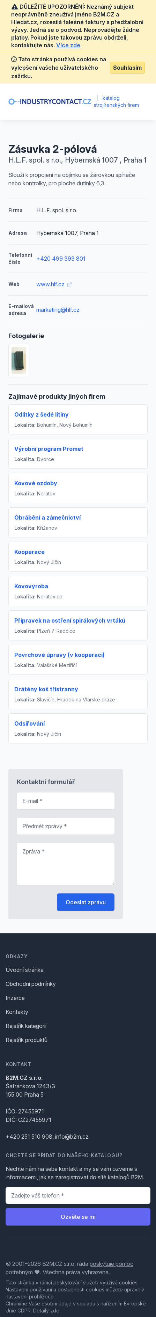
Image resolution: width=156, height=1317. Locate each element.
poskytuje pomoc (111, 1263)
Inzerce (15, 997)
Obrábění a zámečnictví (47, 517)
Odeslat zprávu (86, 902)
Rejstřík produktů (26, 1039)
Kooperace (29, 551)
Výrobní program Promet (48, 448)
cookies (128, 1282)
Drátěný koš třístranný (46, 689)
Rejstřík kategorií (26, 1025)
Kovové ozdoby (35, 483)
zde (54, 1310)
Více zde (68, 45)
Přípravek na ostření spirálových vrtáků (69, 620)
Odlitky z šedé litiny (41, 414)
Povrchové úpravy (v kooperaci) (59, 654)
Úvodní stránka (25, 969)
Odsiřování (29, 723)
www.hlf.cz (54, 284)
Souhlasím (127, 67)
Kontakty (17, 1011)
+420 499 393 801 (61, 258)
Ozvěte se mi (78, 1216)
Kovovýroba (31, 586)
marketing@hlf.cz (58, 309)
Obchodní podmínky (31, 983)
